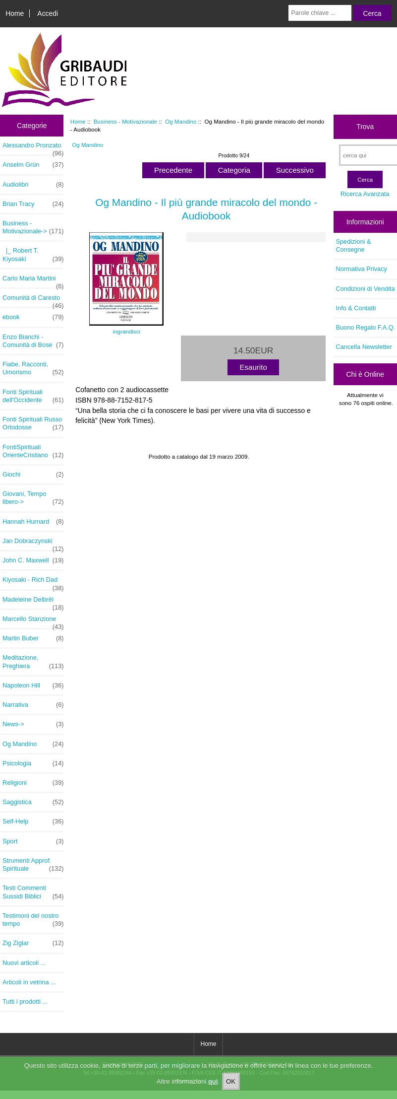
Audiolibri (32, 185)
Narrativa (32, 705)
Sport (32, 841)
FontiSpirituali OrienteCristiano (32, 451)
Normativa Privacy (361, 269)
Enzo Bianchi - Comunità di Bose (32, 341)
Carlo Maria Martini (32, 281)
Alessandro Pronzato (32, 147)
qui (213, 1090)
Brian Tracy (32, 204)
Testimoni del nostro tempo (32, 920)
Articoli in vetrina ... (29, 982)
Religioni (32, 783)
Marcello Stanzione (32, 621)
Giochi (32, 475)
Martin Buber (32, 638)
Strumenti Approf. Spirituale (32, 865)
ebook (32, 317)
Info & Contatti (356, 308)
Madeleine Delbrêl (32, 602)
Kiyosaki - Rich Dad (32, 582)
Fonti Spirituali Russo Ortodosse (32, 423)
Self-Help (32, 821)
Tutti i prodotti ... (25, 1001)
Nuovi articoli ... (24, 962)
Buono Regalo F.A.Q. (366, 327)
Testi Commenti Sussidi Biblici (32, 892)
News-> (32, 724)
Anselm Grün (32, 165)
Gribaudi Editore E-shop (172, 1064)
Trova (365, 127)
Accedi (47, 13)
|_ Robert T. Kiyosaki (32, 255)
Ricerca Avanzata (365, 194)
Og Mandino (180, 121)
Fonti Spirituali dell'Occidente (32, 396)
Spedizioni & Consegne (353, 245)
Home (14, 13)
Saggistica (32, 802)
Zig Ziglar (32, 943)
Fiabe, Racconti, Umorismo (32, 368)
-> (32, 227)
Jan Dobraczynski (32, 543)
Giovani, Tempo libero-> (32, 498)
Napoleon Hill (32, 685)
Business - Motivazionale (125, 121)
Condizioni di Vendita (365, 288)
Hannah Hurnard (32, 522)
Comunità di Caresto (32, 300)
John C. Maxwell (32, 560)
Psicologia (32, 763)
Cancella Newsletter (364, 346)
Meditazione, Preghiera (32, 662)
